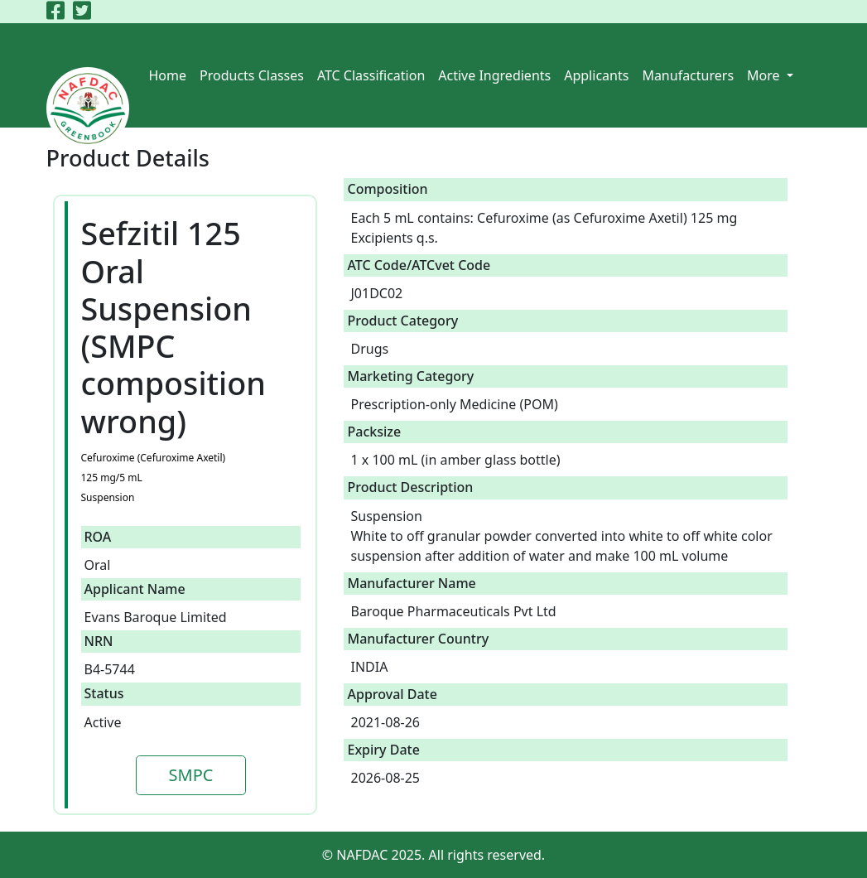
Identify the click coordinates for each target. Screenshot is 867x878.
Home (168, 75)
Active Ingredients (494, 75)
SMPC (191, 775)
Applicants (596, 75)
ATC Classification (371, 75)
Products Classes (252, 75)
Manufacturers (688, 75)
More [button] (765, 75)
